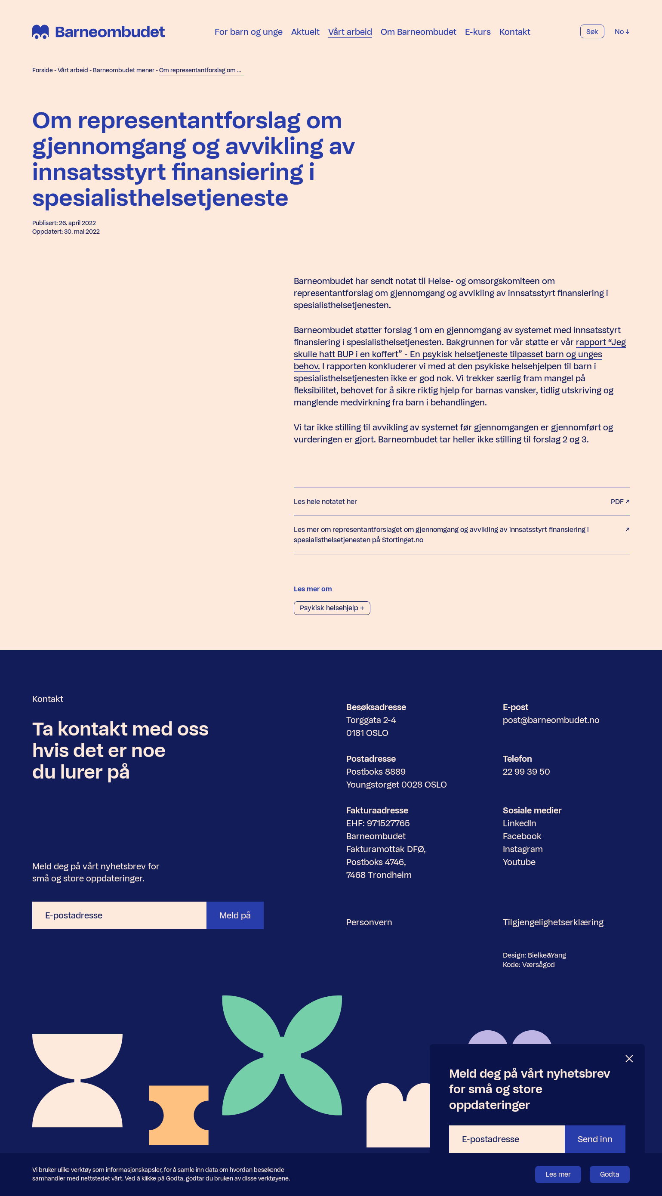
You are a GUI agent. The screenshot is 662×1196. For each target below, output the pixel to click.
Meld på (235, 915)
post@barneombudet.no (551, 720)
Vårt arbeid (350, 32)
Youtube (519, 862)
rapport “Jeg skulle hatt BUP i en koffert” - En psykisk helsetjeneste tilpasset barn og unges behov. (460, 354)
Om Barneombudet (418, 32)
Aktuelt (305, 32)
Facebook (522, 836)
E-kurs (478, 32)
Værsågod (538, 965)
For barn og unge (249, 32)
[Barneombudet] (98, 32)
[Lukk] (629, 1059)
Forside (42, 70)
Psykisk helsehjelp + (332, 608)
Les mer (558, 1174)
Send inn (595, 1139)
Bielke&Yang (547, 955)
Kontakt (514, 32)
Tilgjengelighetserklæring (553, 922)
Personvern (369, 922)
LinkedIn (519, 823)
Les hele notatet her (462, 502)
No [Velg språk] (622, 32)
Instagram (523, 849)
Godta (609, 1174)
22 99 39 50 (526, 771)
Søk (592, 32)
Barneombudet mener (123, 70)
